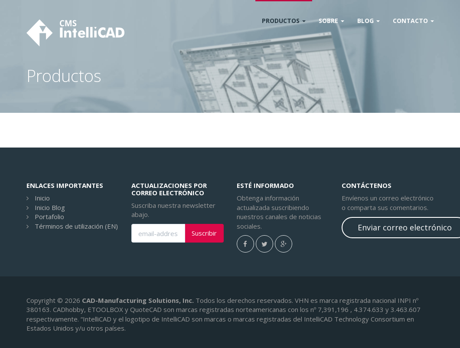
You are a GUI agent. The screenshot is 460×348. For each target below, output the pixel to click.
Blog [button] (368, 20)
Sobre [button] (331, 20)
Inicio (42, 198)
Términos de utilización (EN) (76, 226)
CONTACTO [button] (413, 20)
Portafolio (49, 216)
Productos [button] (284, 20)
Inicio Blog (50, 207)
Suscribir (204, 233)
